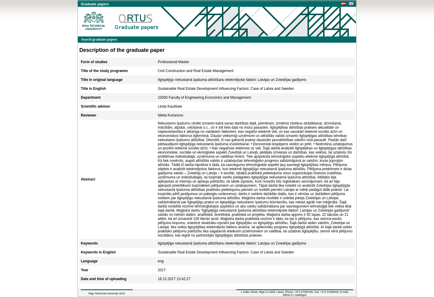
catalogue (300, 294)
